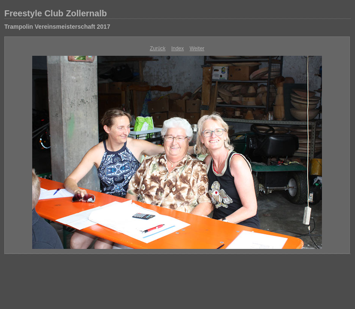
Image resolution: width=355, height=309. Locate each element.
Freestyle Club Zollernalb (55, 13)
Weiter (197, 48)
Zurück (158, 48)
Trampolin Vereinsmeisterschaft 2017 (57, 26)
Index (177, 48)
